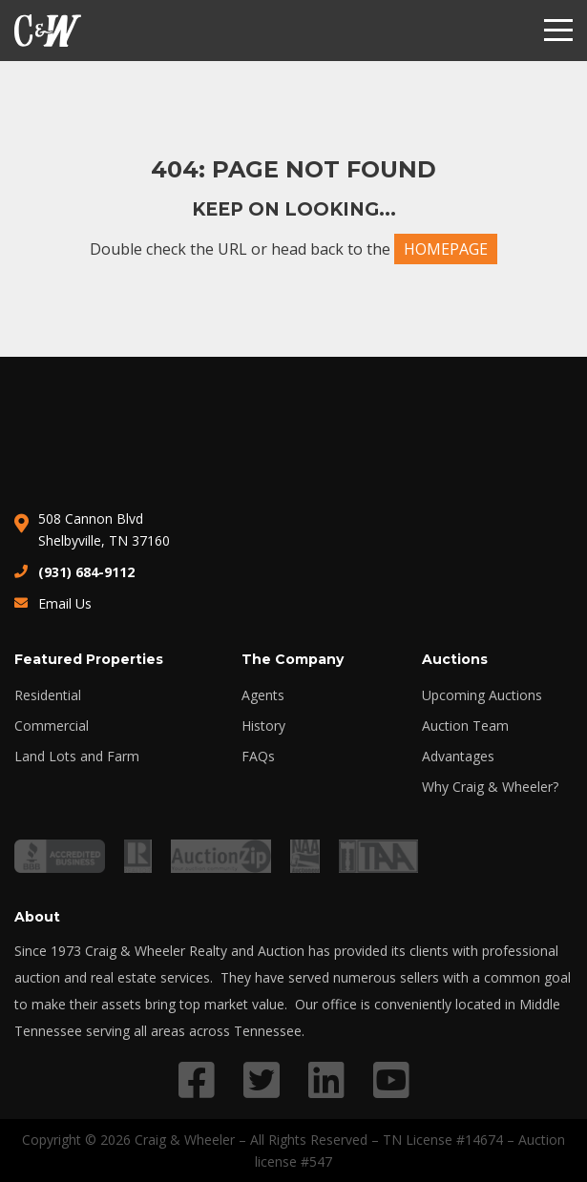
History (263, 726)
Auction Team (465, 726)
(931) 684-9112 (86, 572)
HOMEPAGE (446, 248)
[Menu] (558, 30)
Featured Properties (88, 659)
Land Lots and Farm (76, 756)
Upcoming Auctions (482, 695)
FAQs (258, 756)
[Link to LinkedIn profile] (326, 1079)
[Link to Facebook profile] (196, 1079)
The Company (292, 659)
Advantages (458, 756)
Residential (47, 695)
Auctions (455, 659)
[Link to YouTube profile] (391, 1079)
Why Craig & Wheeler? (490, 787)
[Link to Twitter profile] (261, 1079)
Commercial (51, 726)
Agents (262, 695)
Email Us (65, 603)
